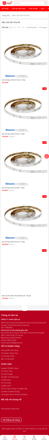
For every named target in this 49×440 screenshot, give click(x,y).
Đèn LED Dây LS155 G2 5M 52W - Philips (13, 134)
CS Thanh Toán (7, 371)
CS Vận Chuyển (7, 374)
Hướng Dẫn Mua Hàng (9, 350)
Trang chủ (6, 15)
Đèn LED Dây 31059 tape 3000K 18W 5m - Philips (16, 296)
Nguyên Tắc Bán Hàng (9, 368)
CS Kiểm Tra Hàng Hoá (10, 377)
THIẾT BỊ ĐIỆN (33, 8)
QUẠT (42, 8)
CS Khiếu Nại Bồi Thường (10, 392)
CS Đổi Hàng (6, 380)
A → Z (12, 27)
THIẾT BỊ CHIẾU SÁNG (19, 8)
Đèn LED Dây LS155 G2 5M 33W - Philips (13, 188)
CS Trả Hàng (6, 383)
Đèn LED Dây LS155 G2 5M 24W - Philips (13, 242)
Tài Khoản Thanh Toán (9, 353)
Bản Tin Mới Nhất (7, 359)
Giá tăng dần (31, 27)
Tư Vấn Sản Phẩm (8, 356)
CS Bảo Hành (6, 386)
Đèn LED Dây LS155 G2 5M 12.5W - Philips (13, 80)
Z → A (20, 27)
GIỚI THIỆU (5, 8)
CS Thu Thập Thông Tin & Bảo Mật (14, 389)
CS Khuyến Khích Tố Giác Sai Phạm (14, 394)
